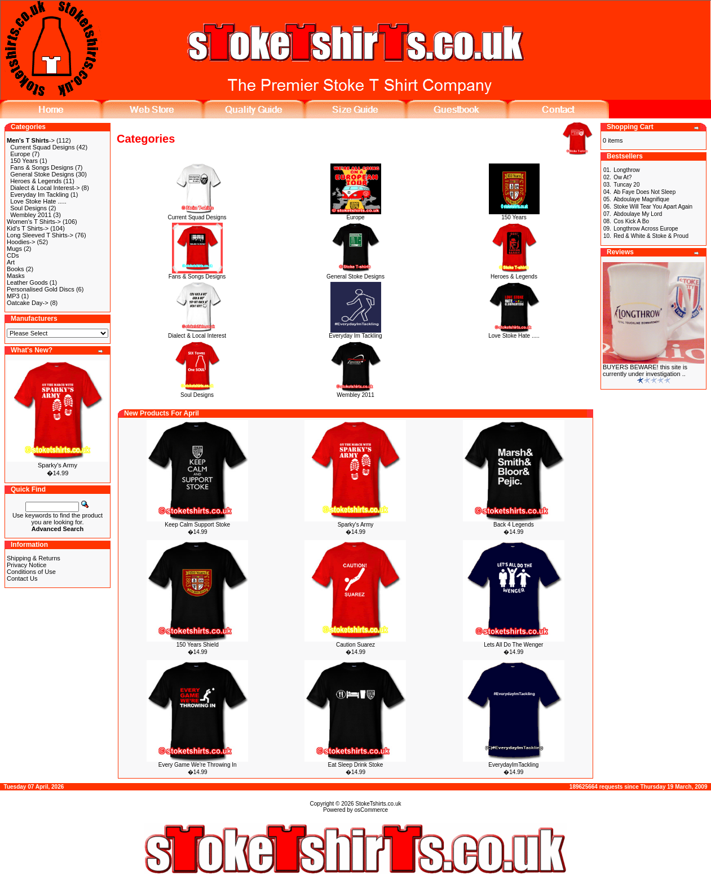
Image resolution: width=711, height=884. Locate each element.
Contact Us (22, 578)
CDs (13, 255)
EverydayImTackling (513, 765)
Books (15, 269)
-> (31, 140)
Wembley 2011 (30, 214)
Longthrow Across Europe (645, 229)
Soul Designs (28, 208)
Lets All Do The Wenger (513, 645)
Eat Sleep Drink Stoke (355, 765)
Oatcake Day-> (27, 302)
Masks (16, 275)
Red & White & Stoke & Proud (650, 236)
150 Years (24, 160)
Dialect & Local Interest (197, 333)
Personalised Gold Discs (40, 289)
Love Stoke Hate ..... (38, 201)
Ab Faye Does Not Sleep (644, 192)
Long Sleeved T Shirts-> (40, 235)
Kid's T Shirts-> (27, 228)
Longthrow (626, 170)
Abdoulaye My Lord (637, 214)
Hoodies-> (21, 241)
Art (11, 262)
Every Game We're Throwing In (197, 765)
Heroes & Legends (35, 181)
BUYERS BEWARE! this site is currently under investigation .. (645, 370)
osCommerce (371, 810)
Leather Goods (27, 282)
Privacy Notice (26, 565)
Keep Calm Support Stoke (197, 524)
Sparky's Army (57, 465)
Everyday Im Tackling (39, 194)
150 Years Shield (197, 645)
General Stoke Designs (42, 174)
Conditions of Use (31, 571)
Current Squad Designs (42, 147)
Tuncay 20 (626, 185)
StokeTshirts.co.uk (378, 804)
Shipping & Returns (33, 558)
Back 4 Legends (513, 524)
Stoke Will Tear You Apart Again (652, 207)
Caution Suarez (355, 645)
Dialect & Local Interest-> (45, 187)
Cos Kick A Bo (631, 221)
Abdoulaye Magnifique (641, 199)
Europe (20, 154)
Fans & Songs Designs (41, 167)
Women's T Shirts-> (34, 221)
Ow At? (622, 177)
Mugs (14, 248)
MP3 (13, 296)
